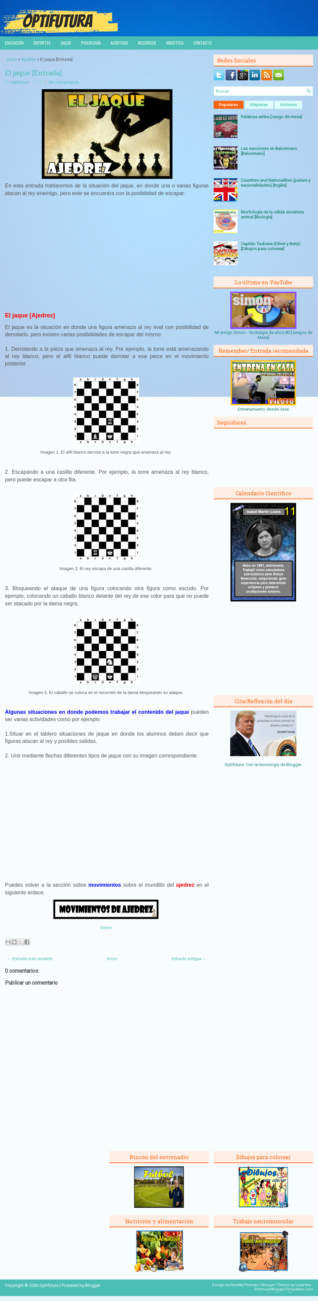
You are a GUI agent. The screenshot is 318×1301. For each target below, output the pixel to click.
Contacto (202, 43)
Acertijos (119, 43)
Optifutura (20, 82)
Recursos (147, 43)
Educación (14, 43)
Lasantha (303, 1285)
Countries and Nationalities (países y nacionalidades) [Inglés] (275, 183)
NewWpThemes (245, 1285)
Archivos (288, 104)
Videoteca (175, 43)
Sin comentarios (64, 82)
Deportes (42, 43)
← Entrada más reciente (29, 958)
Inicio (12, 59)
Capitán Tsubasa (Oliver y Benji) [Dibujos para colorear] (270, 246)
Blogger (293, 764)
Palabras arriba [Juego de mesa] (271, 116)
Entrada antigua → (189, 958)
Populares (228, 104)
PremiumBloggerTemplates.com (283, 1289)
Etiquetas (259, 104)
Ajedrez (28, 59)
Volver (106, 927)
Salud (66, 43)
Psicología (91, 43)
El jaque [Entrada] (33, 72)
